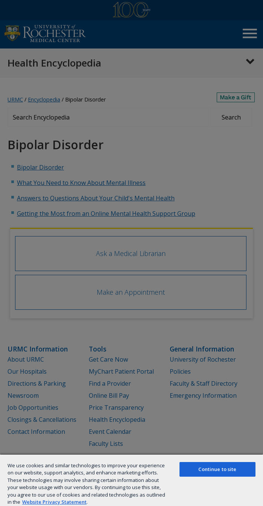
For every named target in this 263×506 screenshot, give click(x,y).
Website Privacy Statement (54, 501)
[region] (131, 480)
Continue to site (217, 469)
